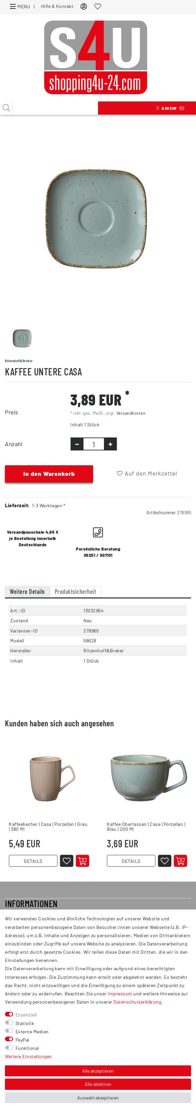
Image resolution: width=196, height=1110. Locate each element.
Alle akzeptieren (98, 1071)
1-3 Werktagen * (49, 505)
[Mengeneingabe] (93, 444)
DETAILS (33, 861)
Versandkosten (131, 413)
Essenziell (26, 1014)
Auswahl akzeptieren (98, 1097)
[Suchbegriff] (49, 108)
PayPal (22, 1040)
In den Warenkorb (49, 473)
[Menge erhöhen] (110, 444)
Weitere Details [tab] (27, 591)
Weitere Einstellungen (28, 1056)
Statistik (25, 1023)
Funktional (27, 1048)
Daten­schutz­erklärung (137, 1002)
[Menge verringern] (77, 444)
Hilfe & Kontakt (57, 6)
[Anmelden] (84, 6)
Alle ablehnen (98, 1084)
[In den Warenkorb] (82, 861)
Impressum (120, 993)
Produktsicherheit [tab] (75, 591)
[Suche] (6, 108)
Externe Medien (32, 1031)
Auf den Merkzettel (147, 473)
